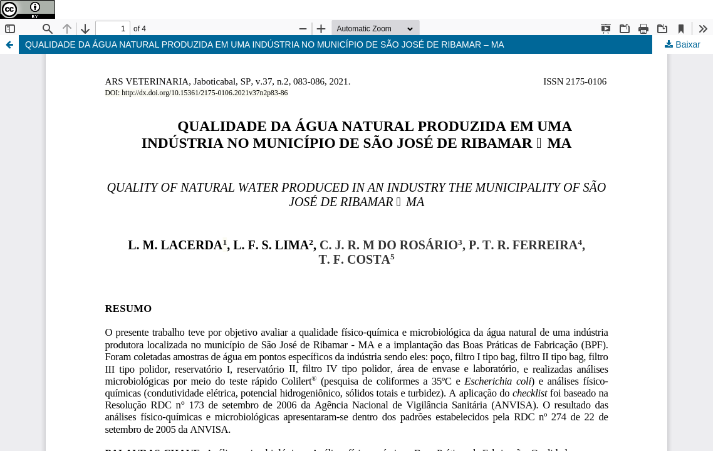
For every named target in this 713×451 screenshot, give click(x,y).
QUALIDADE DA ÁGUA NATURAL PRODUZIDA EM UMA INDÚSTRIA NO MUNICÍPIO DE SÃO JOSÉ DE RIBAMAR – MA (264, 44)
